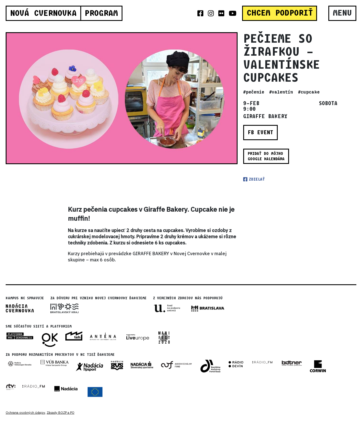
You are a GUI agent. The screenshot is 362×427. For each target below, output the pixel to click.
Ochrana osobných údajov (25, 413)
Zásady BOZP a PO (60, 413)
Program (101, 13)
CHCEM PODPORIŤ (280, 13)
